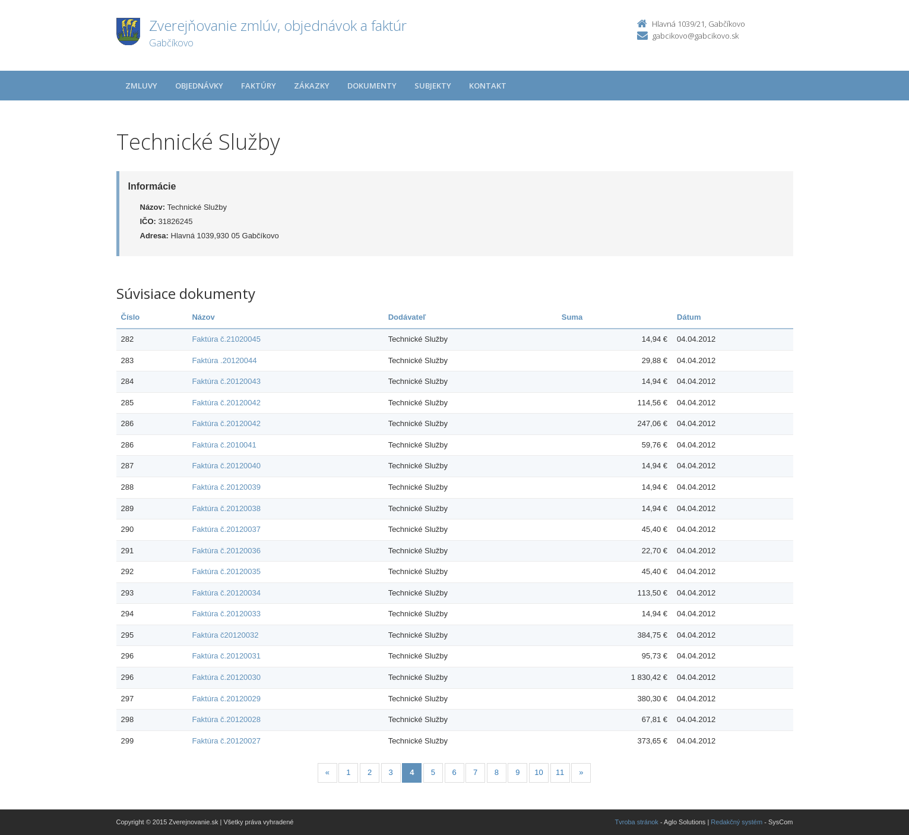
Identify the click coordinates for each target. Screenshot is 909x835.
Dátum (689, 317)
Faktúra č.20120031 (226, 655)
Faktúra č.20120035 (226, 571)
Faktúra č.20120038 (226, 508)
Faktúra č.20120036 (226, 550)
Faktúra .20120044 (224, 360)
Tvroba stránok (636, 821)
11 (560, 772)
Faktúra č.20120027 (226, 740)
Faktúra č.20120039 (226, 487)
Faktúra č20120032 (225, 635)
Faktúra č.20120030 (226, 677)
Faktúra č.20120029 (226, 698)
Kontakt (487, 85)
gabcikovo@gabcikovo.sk (696, 35)
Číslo (130, 317)
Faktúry (258, 85)
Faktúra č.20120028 (226, 719)
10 (538, 772)
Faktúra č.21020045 (226, 339)
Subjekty (432, 85)
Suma (572, 317)
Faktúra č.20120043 (226, 381)
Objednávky (199, 85)
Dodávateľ (407, 317)
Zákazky (312, 85)
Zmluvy (141, 85)
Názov (203, 317)
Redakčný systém (736, 821)
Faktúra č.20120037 (226, 529)
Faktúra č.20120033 (226, 613)
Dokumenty (372, 85)
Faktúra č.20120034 (226, 592)
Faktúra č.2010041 (224, 444)
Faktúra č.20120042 (226, 402)
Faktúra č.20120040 (226, 465)
